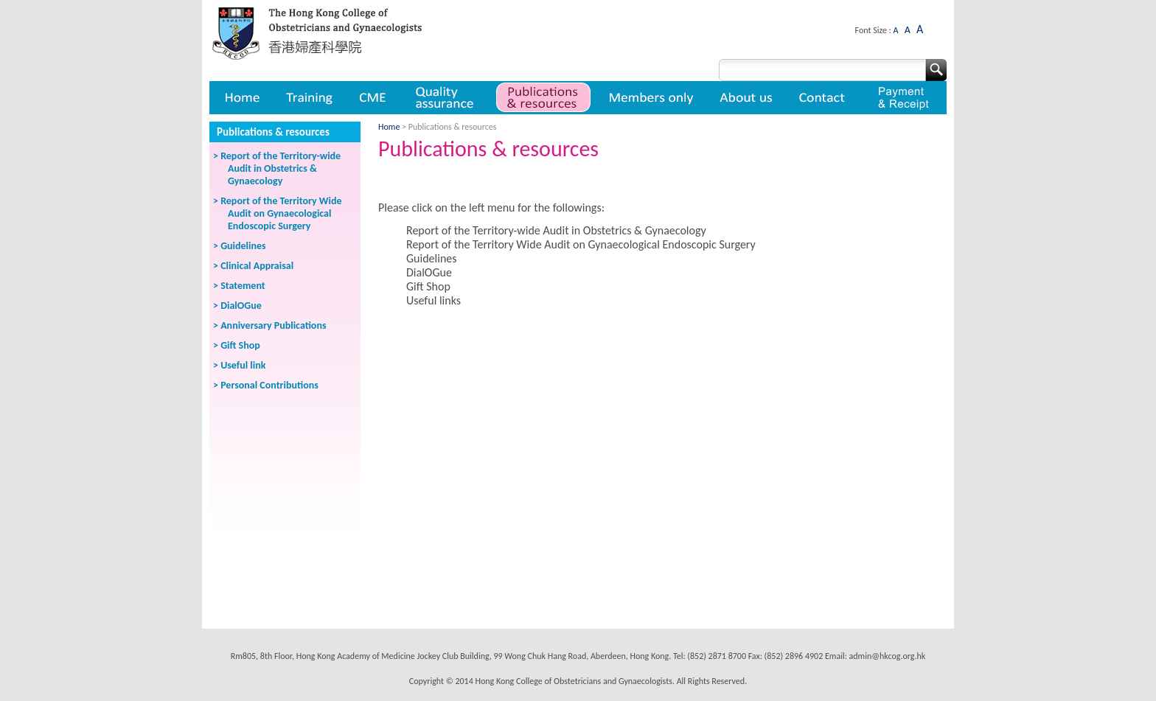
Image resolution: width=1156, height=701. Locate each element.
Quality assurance (445, 97)
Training (309, 97)
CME (372, 97)
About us (747, 97)
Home (241, 97)
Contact (823, 97)
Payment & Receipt (903, 97)
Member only (651, 97)
